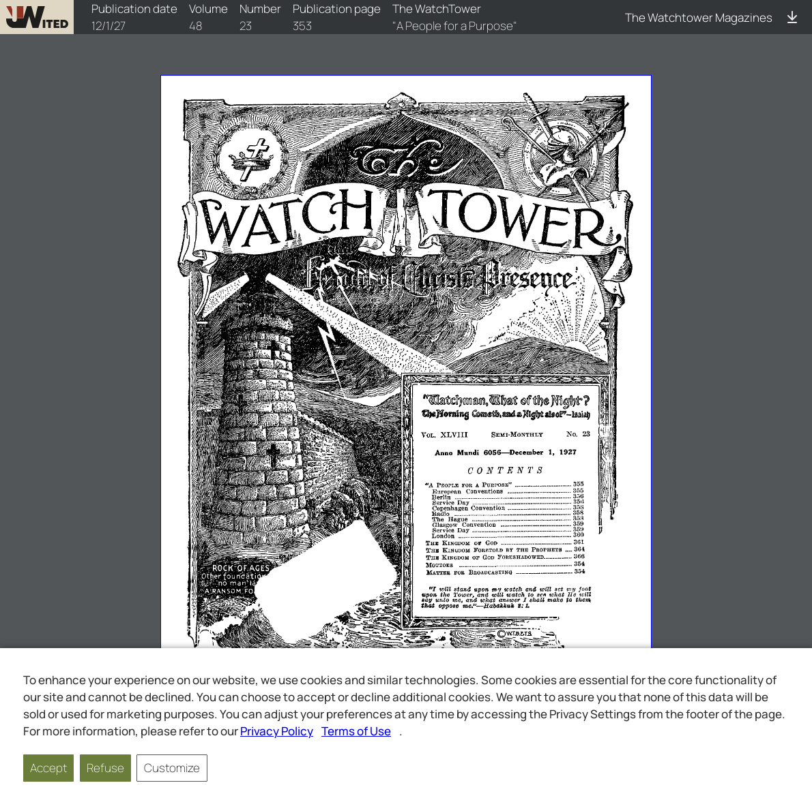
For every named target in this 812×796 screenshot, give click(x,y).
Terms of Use (356, 731)
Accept (48, 768)
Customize (172, 768)
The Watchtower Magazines (698, 17)
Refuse (105, 768)
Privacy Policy (276, 731)
